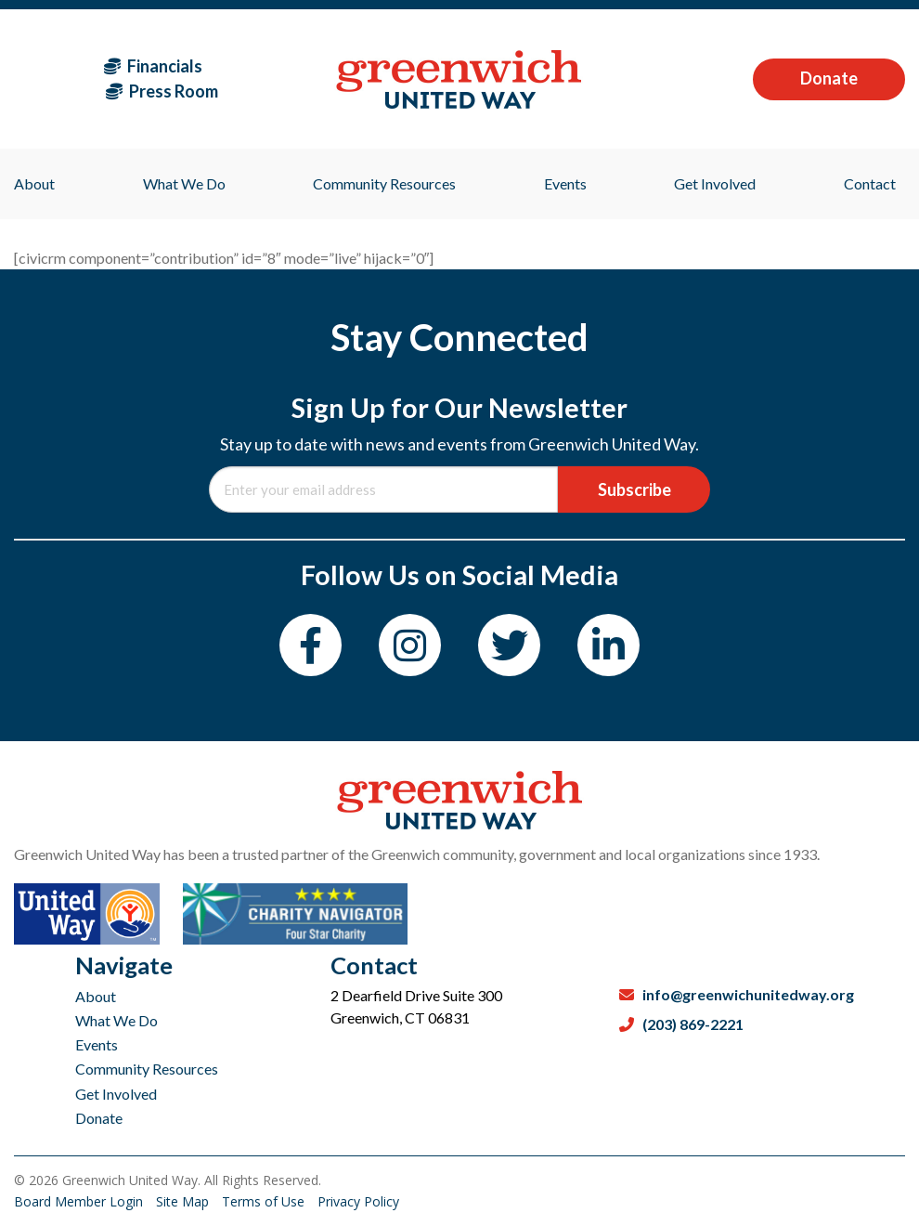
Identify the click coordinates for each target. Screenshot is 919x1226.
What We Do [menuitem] (184, 183)
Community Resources (146, 1068)
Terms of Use (265, 1201)
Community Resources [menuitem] (384, 183)
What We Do (116, 1020)
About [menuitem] (34, 183)
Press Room (162, 91)
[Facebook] (310, 645)
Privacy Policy (358, 1201)
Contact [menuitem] (870, 183)
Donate (829, 78)
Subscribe (634, 489)
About (95, 996)
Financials (153, 66)
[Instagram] (410, 645)
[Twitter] (509, 645)
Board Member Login (80, 1201)
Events (96, 1044)
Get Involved (116, 1093)
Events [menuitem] (565, 183)
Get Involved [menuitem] (715, 183)
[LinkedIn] (608, 645)
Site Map (184, 1201)
